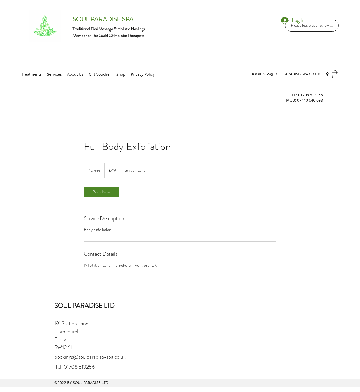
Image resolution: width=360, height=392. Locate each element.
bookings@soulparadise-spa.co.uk (90, 357)
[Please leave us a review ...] (312, 26)
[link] (101, 192)
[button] (335, 74)
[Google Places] (327, 74)
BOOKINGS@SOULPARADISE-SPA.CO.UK (285, 73)
